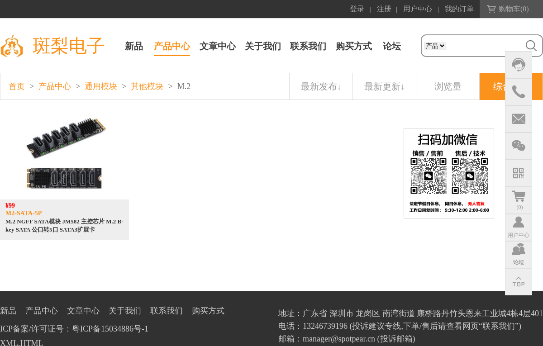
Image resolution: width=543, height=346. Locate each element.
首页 (17, 86)
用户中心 (417, 9)
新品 (134, 46)
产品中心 (172, 46)
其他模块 (147, 86)
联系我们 (308, 46)
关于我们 (263, 46)
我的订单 (459, 9)
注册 (384, 9)
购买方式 (354, 46)
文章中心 (218, 46)
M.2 (184, 86)
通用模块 (101, 86)
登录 (357, 9)
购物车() (514, 9)
